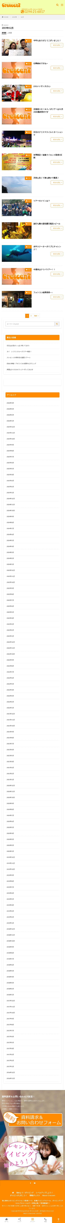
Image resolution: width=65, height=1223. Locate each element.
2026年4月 (10, 403)
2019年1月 (10, 923)
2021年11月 (11, 720)
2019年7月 (10, 887)
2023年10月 (11, 582)
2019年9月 (10, 875)
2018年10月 (11, 941)
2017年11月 (11, 1007)
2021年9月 (10, 732)
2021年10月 (11, 726)
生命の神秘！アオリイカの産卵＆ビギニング (21, 363)
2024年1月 (10, 564)
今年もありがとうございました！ (47, 40)
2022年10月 (11, 654)
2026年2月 (10, 415)
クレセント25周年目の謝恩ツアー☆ (18, 357)
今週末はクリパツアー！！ (44, 269)
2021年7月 (10, 744)
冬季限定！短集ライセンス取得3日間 (47, 156)
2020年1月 (10, 851)
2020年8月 (10, 809)
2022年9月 (10, 660)
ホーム (6, 1220)
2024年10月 (11, 510)
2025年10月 (11, 439)
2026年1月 (10, 421)
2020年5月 (10, 827)
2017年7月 (10, 1030)
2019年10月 (11, 869)
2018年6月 (10, 965)
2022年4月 (10, 690)
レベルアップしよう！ (44, 1193)
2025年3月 (10, 481)
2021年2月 (10, 773)
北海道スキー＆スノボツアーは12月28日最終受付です (48, 110)
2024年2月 (10, 558)
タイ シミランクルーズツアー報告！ (19, 351)
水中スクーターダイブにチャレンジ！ (47, 247)
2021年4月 (10, 761)
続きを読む (57, 45)
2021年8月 (10, 738)
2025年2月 (10, 486)
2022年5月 (10, 684)
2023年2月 (10, 630)
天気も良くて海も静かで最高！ (46, 178)
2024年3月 (10, 552)
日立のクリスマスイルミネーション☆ (48, 133)
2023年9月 (10, 588)
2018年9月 (10, 947)
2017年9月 (10, 1019)
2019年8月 (10, 881)
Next (35, 316)
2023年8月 (10, 594)
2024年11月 (11, 504)
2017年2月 (10, 1060)
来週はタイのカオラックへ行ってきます (20, 369)
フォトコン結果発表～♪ (43, 292)
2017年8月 (10, 1024)
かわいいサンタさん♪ (42, 86)
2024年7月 (10, 528)
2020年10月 (11, 797)
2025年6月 (10, 463)
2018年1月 (10, 995)
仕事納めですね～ (40, 63)
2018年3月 (10, 983)
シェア (19, 1220)
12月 (22, 17)
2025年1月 (10, 492)
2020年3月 (10, 839)
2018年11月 (11, 935)
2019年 (14, 17)
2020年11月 (11, 791)
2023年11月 (11, 576)
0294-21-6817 (34, 12)
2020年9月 (10, 803)
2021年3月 (10, 767)
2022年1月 (10, 708)
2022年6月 (10, 678)
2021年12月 (11, 714)
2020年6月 (10, 821)
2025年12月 (11, 427)
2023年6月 (10, 606)
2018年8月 (10, 953)
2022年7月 (10, 672)
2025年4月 (10, 475)
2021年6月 (10, 750)
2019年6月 (10, 893)
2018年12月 (11, 929)
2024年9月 (10, 516)
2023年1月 (10, 636)
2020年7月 (10, 815)
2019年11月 (11, 863)
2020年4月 (10, 833)
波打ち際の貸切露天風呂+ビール (46, 224)
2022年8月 (10, 666)
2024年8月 (10, 522)
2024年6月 (10, 534)
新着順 (4, 33)
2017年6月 (10, 1036)
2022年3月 (10, 696)
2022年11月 (11, 648)
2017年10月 (11, 1013)
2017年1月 (10, 1066)
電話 (45, 1220)
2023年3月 (10, 624)
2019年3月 (10, 911)
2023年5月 (10, 612)
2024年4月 (10, 546)
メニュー (32, 1220)
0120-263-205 (12, 383)
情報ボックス (35, 1195)
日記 (29, 40)
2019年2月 (10, 917)
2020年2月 (10, 845)
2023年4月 (10, 618)
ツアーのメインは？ (41, 201)
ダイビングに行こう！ (18, 1195)
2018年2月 (10, 989)
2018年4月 (10, 977)
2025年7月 (10, 457)
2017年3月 (10, 1054)
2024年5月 (10, 540)
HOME (6, 17)
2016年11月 (11, 1078)
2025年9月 (10, 445)
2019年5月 (10, 899)
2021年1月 (10, 779)
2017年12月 (11, 1001)
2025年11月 (11, 433)
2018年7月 (10, 959)
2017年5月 (10, 1042)
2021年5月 (10, 755)
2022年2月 (10, 702)
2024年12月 (11, 498)
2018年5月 (10, 971)
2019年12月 (11, 857)
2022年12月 (11, 642)
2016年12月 (11, 1072)
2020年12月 (11, 785)
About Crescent (48, 1195)
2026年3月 (10, 409)
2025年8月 (10, 451)
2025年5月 (10, 469)
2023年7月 (10, 600)
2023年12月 (11, 570)
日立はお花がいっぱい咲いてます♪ (18, 345)
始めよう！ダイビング (25, 1193)
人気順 (9, 33)
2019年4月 (10, 905)
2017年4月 (10, 1048)
